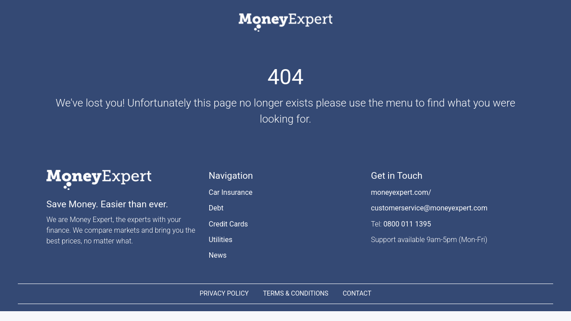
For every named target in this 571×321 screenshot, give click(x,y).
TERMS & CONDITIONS (295, 293)
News (218, 255)
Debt (216, 208)
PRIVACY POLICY (223, 293)
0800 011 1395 (407, 224)
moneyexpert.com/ (401, 192)
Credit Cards (228, 224)
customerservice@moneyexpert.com (429, 208)
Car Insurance (230, 192)
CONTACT (357, 293)
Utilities (220, 239)
